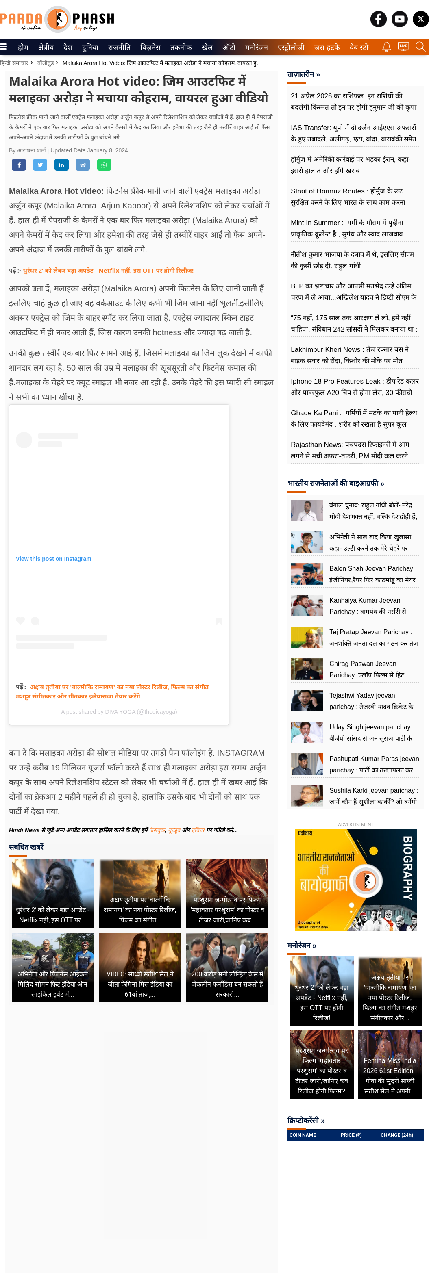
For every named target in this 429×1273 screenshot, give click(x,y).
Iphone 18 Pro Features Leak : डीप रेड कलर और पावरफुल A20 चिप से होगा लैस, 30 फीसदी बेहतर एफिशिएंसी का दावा (355, 392)
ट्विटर (198, 830)
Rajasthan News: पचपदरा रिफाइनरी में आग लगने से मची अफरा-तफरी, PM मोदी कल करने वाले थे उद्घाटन (350, 456)
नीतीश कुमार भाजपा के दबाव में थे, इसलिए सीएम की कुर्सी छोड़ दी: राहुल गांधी (352, 260)
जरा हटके (325, 47)
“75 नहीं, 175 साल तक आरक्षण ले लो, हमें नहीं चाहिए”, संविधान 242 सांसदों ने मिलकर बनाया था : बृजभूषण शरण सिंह (354, 329)
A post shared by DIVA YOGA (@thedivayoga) (119, 712)
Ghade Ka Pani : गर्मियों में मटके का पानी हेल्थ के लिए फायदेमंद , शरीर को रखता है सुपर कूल (354, 418)
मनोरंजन (255, 47)
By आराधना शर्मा (28, 150)
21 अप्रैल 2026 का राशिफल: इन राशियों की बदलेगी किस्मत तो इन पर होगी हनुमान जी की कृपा (353, 101)
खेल (206, 47)
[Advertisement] (141, 1088)
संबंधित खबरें (26, 847)
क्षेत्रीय (45, 47)
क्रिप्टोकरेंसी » (306, 1121)
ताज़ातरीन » (303, 74)
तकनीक (179, 47)
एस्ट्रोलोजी (289, 47)
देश (67, 47)
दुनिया (89, 47)
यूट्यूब (175, 830)
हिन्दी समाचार (14, 63)
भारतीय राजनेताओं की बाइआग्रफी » (335, 483)
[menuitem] (23, 47)
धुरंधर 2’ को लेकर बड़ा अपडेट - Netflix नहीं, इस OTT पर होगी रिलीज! (108, 270)
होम (22, 47)
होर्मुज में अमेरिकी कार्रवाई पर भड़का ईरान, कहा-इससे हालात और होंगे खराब (350, 165)
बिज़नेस (149, 47)
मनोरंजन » (301, 945)
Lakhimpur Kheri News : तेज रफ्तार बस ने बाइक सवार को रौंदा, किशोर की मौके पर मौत (349, 355)
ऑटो (228, 47)
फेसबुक (157, 830)
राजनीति (118, 47)
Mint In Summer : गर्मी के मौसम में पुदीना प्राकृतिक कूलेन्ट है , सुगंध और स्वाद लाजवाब (347, 228)
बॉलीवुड (45, 63)
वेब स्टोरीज (362, 47)
